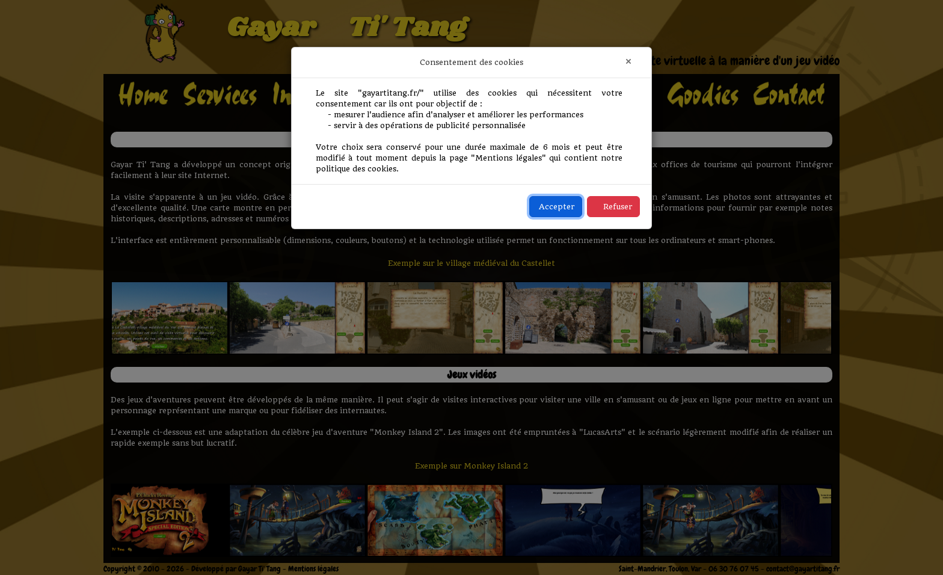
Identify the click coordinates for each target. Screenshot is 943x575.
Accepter (556, 206)
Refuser (617, 206)
